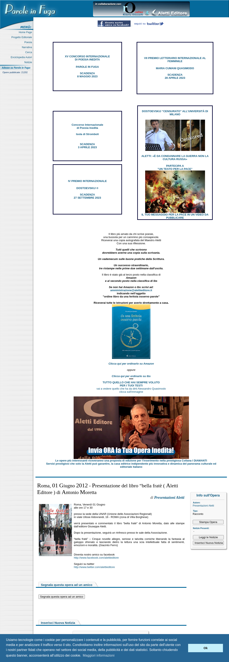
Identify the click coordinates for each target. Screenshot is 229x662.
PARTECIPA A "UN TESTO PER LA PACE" (174, 167)
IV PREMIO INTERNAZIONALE (87, 181)
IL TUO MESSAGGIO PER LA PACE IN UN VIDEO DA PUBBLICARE (174, 216)
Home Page (26, 32)
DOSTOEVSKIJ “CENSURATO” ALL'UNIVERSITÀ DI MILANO (175, 113)
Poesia (28, 42)
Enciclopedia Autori (22, 57)
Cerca (29, 52)
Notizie (28, 62)
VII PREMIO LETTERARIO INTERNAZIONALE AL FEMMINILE (175, 59)
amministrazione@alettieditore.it (131, 290)
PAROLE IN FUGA (87, 66)
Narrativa (27, 47)
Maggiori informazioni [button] (98, 655)
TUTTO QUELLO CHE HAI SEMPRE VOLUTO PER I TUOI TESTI (131, 384)
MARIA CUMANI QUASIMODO (175, 68)
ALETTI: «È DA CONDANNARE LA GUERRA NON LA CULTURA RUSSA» (175, 157)
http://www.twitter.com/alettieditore (94, 567)
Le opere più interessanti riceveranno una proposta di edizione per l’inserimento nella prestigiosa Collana (131, 460)
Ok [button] (206, 648)
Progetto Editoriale (22, 37)
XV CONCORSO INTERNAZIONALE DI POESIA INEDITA (87, 58)
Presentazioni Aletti (203, 505)
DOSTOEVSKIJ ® (87, 188)
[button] (184, 648)
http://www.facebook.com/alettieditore (96, 557)
